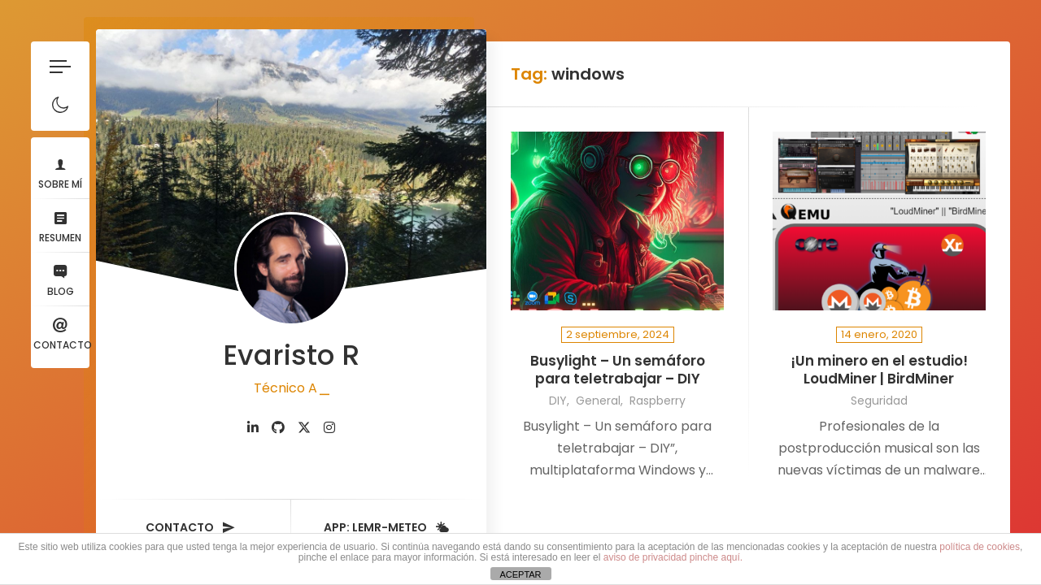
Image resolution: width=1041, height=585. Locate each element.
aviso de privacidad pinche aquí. (673, 557)
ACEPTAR (520, 574)
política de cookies (979, 546)
